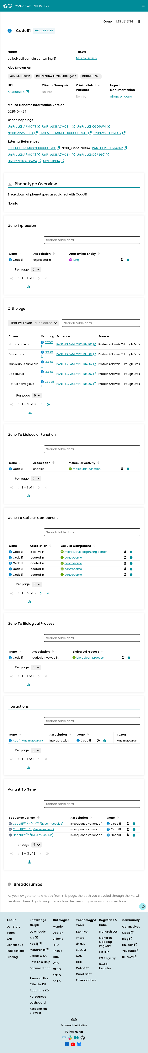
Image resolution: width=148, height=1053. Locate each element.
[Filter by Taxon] (33, 323)
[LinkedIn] (67, 1044)
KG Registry (107, 958)
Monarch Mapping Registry (105, 942)
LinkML (80, 944)
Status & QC (39, 956)
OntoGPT (82, 968)
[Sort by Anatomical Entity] (98, 253)
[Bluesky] (79, 1044)
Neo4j (35, 944)
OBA (56, 957)
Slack (127, 933)
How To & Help (40, 962)
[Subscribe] (64, 1037)
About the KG (39, 990)
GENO (57, 969)
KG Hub (104, 952)
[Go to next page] (40, 404)
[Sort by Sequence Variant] (37, 817)
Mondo (58, 927)
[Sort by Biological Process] (101, 651)
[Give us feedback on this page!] (142, 906)
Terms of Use (39, 978)
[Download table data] (28, 287)
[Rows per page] (36, 269)
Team (11, 933)
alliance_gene (121, 96)
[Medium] (76, 1037)
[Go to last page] (48, 404)
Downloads (38, 932)
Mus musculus (86, 58)
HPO (56, 945)
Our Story (13, 927)
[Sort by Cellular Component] (93, 545)
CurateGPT (84, 974)
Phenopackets (86, 980)
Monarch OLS (108, 932)
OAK (79, 956)
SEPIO (57, 975)
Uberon (58, 933)
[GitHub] (83, 1037)
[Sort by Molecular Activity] (97, 462)
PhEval (80, 938)
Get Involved (131, 927)
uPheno (58, 939)
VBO (56, 963)
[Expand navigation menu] (143, 6)
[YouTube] (73, 1044)
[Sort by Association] (53, 253)
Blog (127, 939)
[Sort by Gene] (19, 253)
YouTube (130, 951)
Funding (12, 957)
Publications (15, 951)
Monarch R (39, 950)
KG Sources (38, 997)
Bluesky (129, 957)
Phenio (57, 951)
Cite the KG (38, 984)
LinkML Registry (105, 966)
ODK (79, 962)
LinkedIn (129, 945)
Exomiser (82, 932)
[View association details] (127, 260)
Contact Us (15, 945)
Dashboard (38, 1003)
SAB (9, 939)
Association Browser (38, 1011)
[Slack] (70, 1037)
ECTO (57, 981)
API (34, 938)
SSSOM (81, 950)
